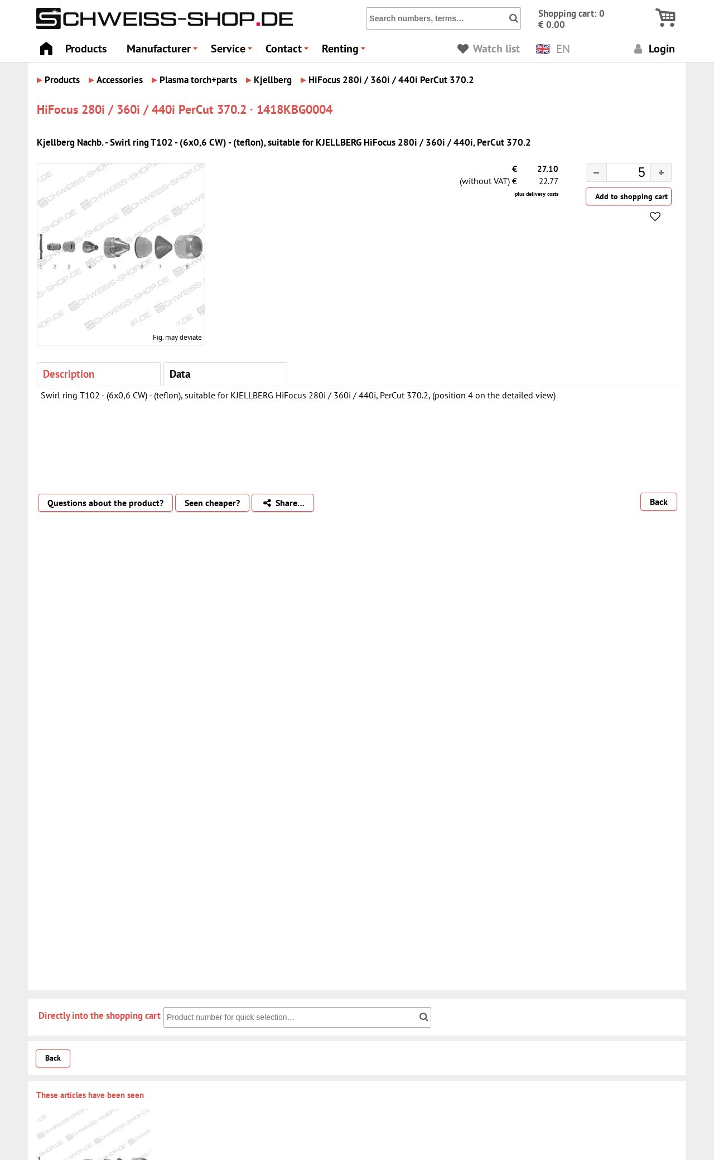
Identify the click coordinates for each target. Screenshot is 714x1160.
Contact (289, 51)
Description (68, 374)
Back (659, 501)
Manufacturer (164, 51)
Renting (345, 51)
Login (653, 48)
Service (233, 51)
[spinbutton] (619, 174)
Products (86, 48)
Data (180, 374)
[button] (660, 172)
